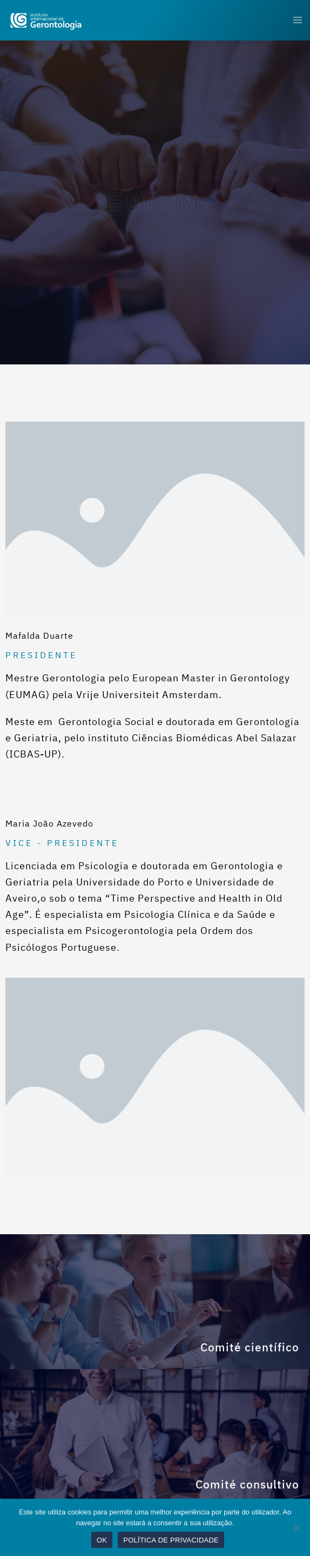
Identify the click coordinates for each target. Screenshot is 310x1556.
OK (102, 1540)
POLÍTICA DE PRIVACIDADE (171, 1540)
